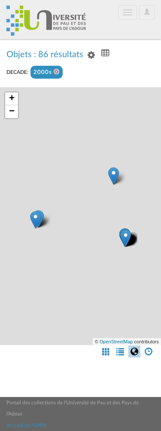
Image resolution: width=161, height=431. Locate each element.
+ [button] (12, 98)
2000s (46, 72)
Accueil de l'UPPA (26, 425)
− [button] (12, 111)
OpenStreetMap (116, 341)
